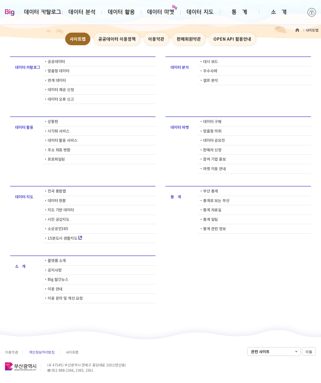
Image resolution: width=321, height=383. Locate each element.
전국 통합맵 (57, 191)
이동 (308, 351)
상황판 (53, 121)
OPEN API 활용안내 (232, 39)
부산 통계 (210, 191)
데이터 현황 (57, 200)
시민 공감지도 (58, 219)
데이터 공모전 (214, 140)
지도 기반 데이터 (61, 209)
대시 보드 (210, 61)
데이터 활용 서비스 (62, 140)
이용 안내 (55, 288)
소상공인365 (58, 228)
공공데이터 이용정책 (117, 39)
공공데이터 (56, 61)
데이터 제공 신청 (61, 89)
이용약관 (156, 39)
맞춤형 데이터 (58, 70)
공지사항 (54, 270)
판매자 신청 (212, 149)
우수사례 (210, 70)
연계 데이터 (57, 80)
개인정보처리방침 (42, 352)
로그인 (311, 12)
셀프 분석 (210, 80)
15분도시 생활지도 (65, 238)
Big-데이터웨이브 (9, 12)
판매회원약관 (189, 39)
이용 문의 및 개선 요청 (65, 298)
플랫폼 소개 (57, 260)
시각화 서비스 (58, 131)
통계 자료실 (212, 209)
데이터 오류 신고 (61, 99)
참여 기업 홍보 (214, 159)
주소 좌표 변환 (59, 149)
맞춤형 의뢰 (212, 131)
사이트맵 (78, 39)
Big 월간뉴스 (58, 279)
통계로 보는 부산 (216, 200)
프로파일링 (56, 159)
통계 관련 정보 (214, 228)
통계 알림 (210, 219)
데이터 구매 (212, 121)
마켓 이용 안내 (214, 168)
